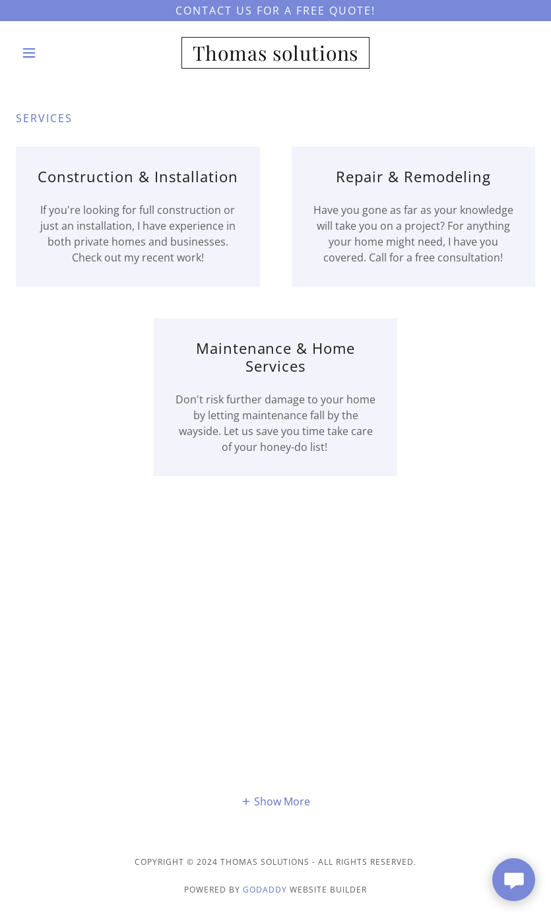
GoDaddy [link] (265, 889)
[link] (275, 57)
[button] (55, 53)
